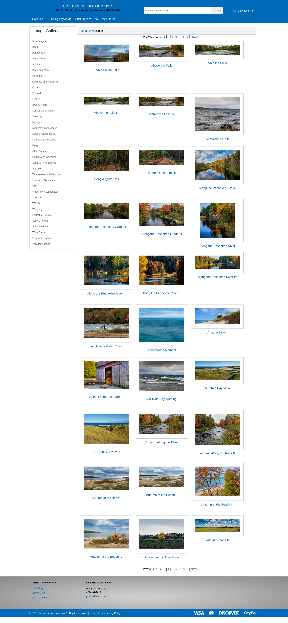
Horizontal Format (41, 215)
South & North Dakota (44, 162)
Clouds (36, 87)
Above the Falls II (217, 63)
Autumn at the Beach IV (106, 556)
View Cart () (245, 10)
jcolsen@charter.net (96, 596)
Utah (34, 186)
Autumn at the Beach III (217, 504)
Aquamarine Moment (162, 350)
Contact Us (39, 593)
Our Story (38, 588)
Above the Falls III (106, 112)
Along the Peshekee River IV (217, 277)
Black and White (41, 70)
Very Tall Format (41, 244)
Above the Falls (161, 65)
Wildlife (36, 203)
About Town (38, 58)
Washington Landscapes (45, 191)
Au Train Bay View (217, 388)
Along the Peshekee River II (106, 293)
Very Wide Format (42, 238)
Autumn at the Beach (106, 498)
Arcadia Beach (217, 332)
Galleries (39, 19)
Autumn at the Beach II (162, 495)
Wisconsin (37, 197)
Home (84, 30)
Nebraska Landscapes (44, 139)
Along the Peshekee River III (161, 293)
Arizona (36, 64)
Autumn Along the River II (217, 453)
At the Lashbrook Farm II (106, 396)
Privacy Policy (113, 613)
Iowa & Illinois (39, 105)
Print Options (83, 19)
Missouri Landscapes (43, 133)
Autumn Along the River (162, 442)
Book (35, 47)
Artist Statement (41, 597)
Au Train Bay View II (106, 451)
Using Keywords (61, 19)
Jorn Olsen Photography (87, 6)
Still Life (36, 168)
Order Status (107, 19)
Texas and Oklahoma (43, 180)
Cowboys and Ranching (45, 81)
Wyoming (37, 209)
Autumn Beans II (217, 540)
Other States (39, 151)
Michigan (37, 122)
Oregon (36, 145)
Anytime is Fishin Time (106, 346)
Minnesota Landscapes (44, 128)
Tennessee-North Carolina (46, 174)
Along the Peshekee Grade (217, 188)
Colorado (37, 93)
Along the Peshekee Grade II (106, 226)
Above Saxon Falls (106, 70)
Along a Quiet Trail (106, 179)
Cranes (36, 99)
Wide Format (39, 232)
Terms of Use (97, 613)
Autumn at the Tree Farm (162, 557)
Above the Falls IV (161, 113)
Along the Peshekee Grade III (162, 234)
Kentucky (37, 116)
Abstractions (39, 52)
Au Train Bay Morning (162, 399)
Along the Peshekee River (217, 246)
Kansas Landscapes (43, 110)
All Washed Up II (217, 139)
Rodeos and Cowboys (44, 157)
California (37, 76)
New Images (39, 41)
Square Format (40, 220)
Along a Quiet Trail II (162, 172)
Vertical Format (40, 226)
